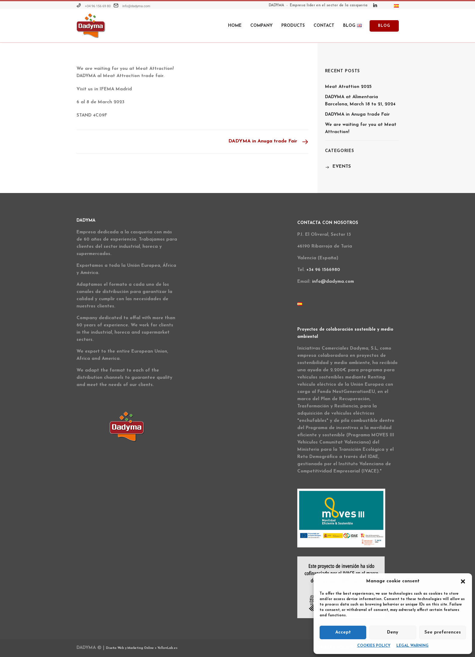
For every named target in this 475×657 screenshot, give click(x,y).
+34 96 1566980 (323, 270)
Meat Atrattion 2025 (348, 87)
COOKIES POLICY (373, 646)
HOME (235, 25)
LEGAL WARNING (412, 646)
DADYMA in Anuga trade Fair (357, 114)
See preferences (442, 632)
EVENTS (342, 166)
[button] (463, 581)
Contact (324, 25)
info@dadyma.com (136, 6)
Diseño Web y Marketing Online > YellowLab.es (141, 648)
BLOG (352, 25)
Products (293, 25)
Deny (392, 632)
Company (261, 25)
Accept (343, 632)
